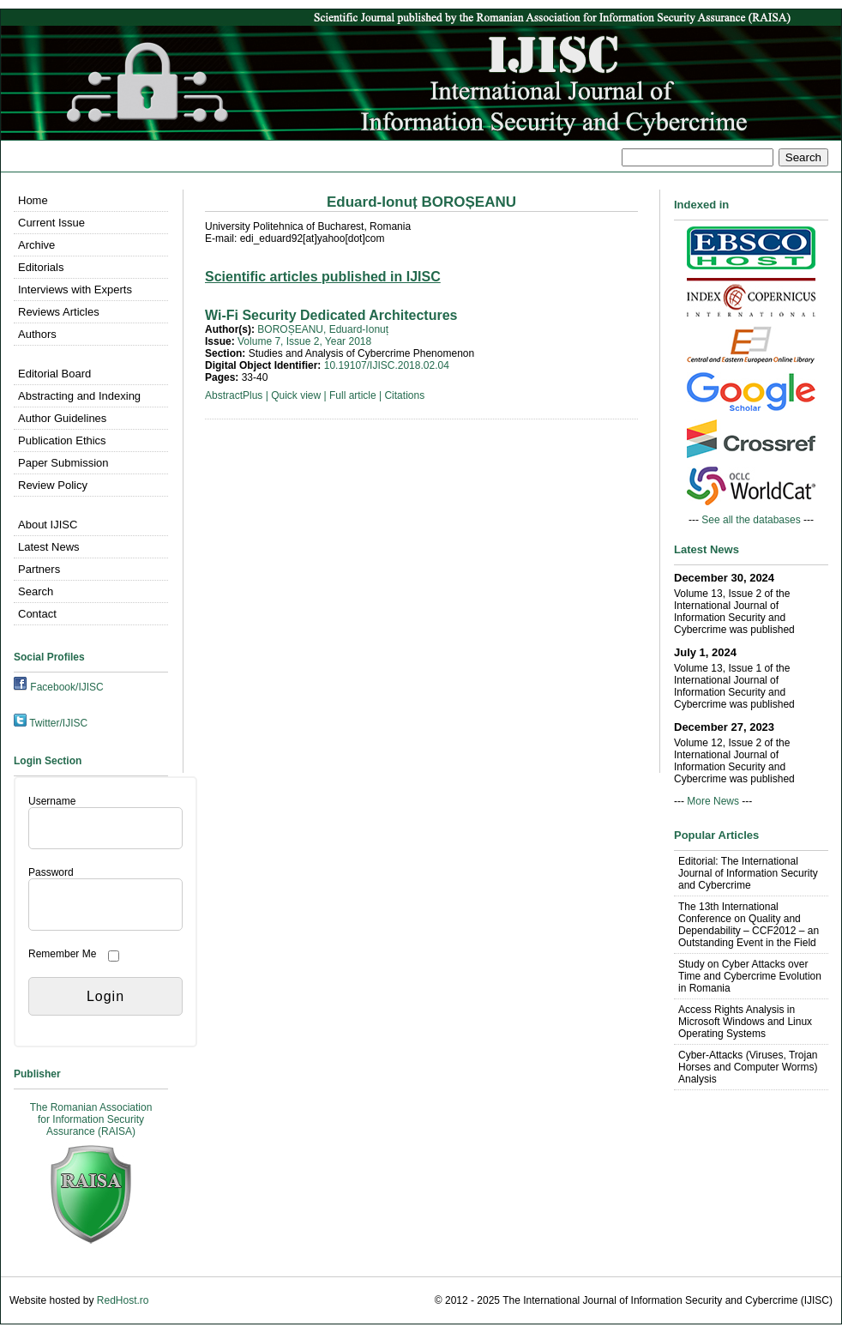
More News (713, 801)
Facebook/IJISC (66, 687)
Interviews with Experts (75, 289)
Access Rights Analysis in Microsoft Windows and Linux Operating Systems (745, 1022)
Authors (37, 334)
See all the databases (750, 520)
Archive (36, 244)
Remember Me (62, 954)
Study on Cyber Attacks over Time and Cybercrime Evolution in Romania (749, 976)
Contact (37, 613)
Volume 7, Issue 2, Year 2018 (304, 341)
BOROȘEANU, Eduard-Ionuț (322, 329)
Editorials (40, 267)
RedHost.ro (123, 1300)
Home (33, 200)
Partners (39, 569)
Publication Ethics (62, 440)
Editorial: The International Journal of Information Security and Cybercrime (748, 873)
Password (51, 872)
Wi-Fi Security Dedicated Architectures (331, 315)
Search (35, 591)
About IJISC (47, 524)
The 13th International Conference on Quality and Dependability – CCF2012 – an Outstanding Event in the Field (748, 925)
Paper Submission (63, 462)
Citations (404, 395)
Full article (352, 395)
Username (51, 801)
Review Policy (52, 485)
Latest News (49, 546)
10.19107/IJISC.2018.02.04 (386, 365)
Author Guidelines (62, 418)
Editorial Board (54, 373)
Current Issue (51, 222)
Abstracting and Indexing (79, 395)
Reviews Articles (58, 311)
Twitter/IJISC (58, 723)
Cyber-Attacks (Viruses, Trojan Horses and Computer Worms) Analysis (748, 1067)
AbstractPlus (233, 395)
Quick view (296, 395)
